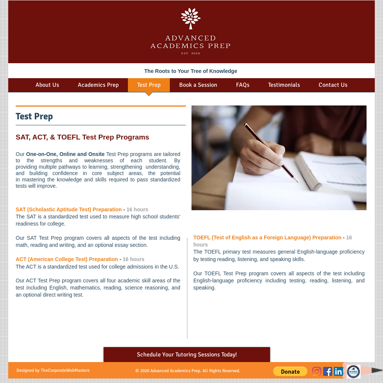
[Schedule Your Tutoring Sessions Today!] (187, 354)
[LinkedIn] (338, 371)
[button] (290, 371)
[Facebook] (327, 371)
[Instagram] (316, 371)
